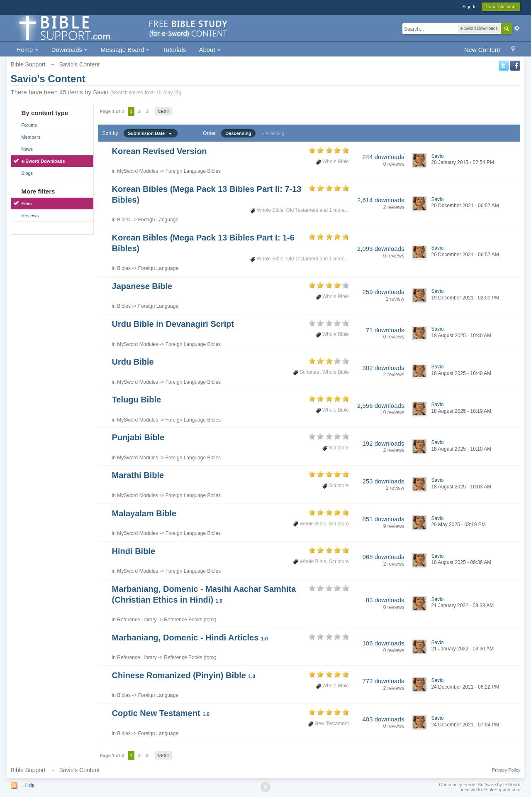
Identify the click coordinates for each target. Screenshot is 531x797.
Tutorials (174, 49)
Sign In (470, 6)
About (209, 49)
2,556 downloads (380, 405)
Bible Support (28, 770)
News (27, 149)
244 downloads (383, 156)
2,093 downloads (380, 248)
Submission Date (150, 133)
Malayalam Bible (144, 513)
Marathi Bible (138, 475)
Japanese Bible (142, 286)
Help (30, 784)
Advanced (517, 28)
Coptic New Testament (160, 713)
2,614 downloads (380, 200)
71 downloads (385, 330)
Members (31, 137)
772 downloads (383, 680)
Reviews (30, 215)
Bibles (124, 220)
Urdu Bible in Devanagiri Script (173, 324)
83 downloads (385, 599)
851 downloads (383, 518)
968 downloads (383, 556)
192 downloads (383, 443)
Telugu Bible (136, 399)
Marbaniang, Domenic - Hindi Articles (190, 637)
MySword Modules (137, 171)
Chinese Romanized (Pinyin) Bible (184, 675)
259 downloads (383, 291)
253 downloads (383, 481)
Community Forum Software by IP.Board (479, 784)
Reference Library (136, 620)
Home (28, 49)
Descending (238, 133)
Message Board (124, 49)
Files (27, 203)
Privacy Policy (506, 770)
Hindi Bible (133, 551)
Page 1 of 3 (112, 111)
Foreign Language (158, 220)
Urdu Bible (133, 361)
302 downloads (383, 367)
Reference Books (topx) (190, 620)
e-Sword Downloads (43, 161)
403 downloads (383, 719)
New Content (482, 49)
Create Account (500, 6)
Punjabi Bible (138, 437)
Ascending (273, 133)
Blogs (27, 173)
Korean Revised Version (159, 151)
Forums (29, 125)
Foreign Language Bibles (193, 171)
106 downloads (383, 643)
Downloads (69, 49)
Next (163, 111)
